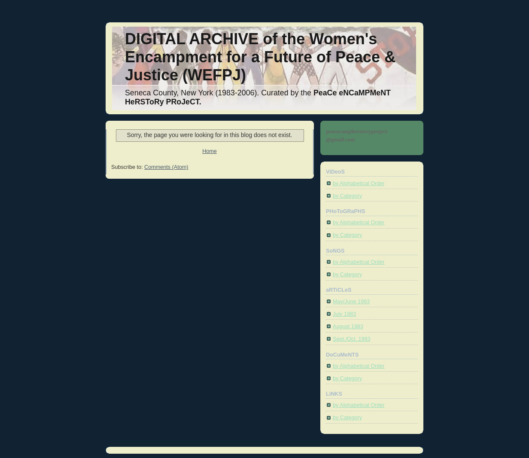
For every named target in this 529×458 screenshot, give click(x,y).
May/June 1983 (351, 302)
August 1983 (348, 327)
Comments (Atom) (166, 167)
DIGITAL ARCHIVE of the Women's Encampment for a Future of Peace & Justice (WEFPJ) (260, 57)
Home (209, 151)
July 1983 (344, 314)
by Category (347, 196)
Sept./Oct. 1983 (352, 339)
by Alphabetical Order (359, 183)
